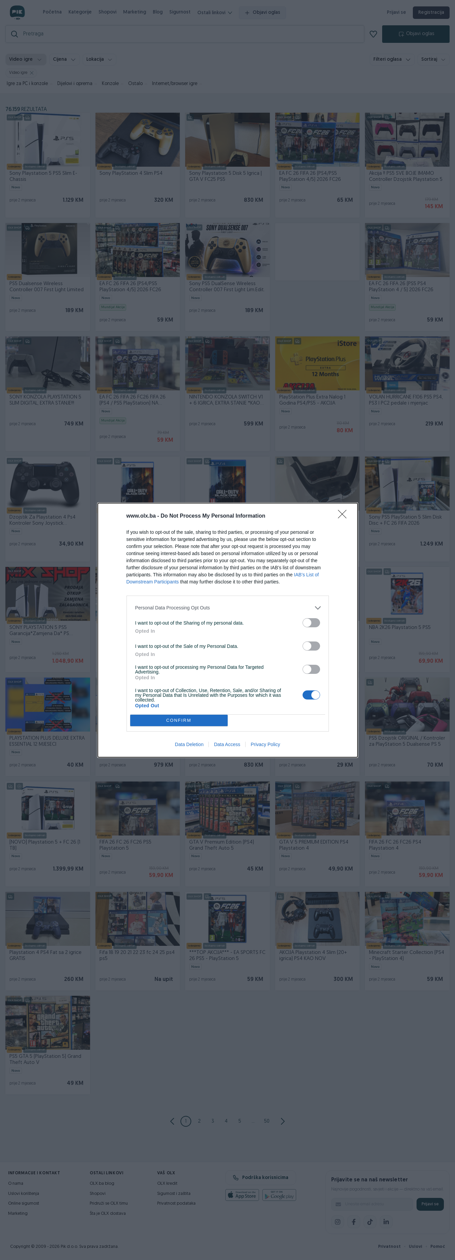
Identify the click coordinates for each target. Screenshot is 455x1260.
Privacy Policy (265, 744)
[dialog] (228, 630)
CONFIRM (179, 720)
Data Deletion (189, 744)
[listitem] (227, 607)
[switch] (311, 622)
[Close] (344, 516)
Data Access (227, 744)
